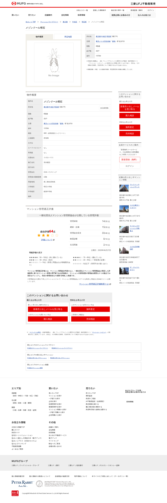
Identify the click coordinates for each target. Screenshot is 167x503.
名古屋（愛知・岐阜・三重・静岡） (22, 401)
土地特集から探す (55, 415)
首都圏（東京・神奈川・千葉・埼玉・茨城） (25, 394)
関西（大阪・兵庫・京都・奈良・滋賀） (25, 408)
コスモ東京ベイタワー (135, 206)
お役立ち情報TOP (18, 427)
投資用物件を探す (55, 404)
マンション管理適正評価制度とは (94, 284)
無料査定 (89, 396)
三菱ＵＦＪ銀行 (54, 465)
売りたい (32, 15)
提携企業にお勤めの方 (121, 15)
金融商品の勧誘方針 (62, 476)
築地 (113, 41)
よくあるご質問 (17, 449)
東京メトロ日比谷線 (103, 41)
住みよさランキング (19, 443)
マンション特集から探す (58, 409)
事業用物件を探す (55, 407)
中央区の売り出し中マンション (37, 358)
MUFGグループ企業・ (135, 391)
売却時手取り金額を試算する (96, 409)
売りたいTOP (91, 393)
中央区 (103, 36)
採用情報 (81, 15)
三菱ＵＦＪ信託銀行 (75, 465)
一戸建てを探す (54, 398)
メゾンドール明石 (35, 332)
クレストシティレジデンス (135, 186)
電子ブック (53, 438)
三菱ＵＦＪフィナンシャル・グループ (25, 465)
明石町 (108, 36)
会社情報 (65, 15)
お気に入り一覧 (82, 10)
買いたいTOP (54, 393)
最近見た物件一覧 (117, 10)
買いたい (15, 15)
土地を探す (53, 401)
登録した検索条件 (99, 10)
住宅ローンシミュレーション (22, 435)
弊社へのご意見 (54, 443)
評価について (46, 240)
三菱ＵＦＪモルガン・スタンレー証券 (106, 465)
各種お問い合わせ (55, 446)
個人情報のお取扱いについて (39, 476)
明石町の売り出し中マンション (60, 358)
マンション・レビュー (99, 332)
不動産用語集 (16, 446)
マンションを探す (55, 396)
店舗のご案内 (53, 427)
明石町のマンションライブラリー (62, 348)
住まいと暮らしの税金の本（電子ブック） (27, 438)
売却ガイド (16, 432)
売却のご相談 (91, 398)
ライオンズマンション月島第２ (135, 228)
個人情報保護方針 (18, 476)
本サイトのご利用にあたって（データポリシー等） (110, 476)
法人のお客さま (144, 15)
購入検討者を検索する (94, 407)
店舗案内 (48, 15)
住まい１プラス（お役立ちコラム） (25, 441)
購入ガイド (16, 430)
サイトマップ (53, 441)
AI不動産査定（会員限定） (95, 401)
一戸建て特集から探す (57, 412)
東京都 (98, 36)
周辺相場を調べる (92, 404)
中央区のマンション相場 (35, 368)
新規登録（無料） (137, 10)
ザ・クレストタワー (135, 268)
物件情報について (80, 476)
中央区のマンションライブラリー (37, 348)
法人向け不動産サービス (58, 435)
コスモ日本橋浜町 (135, 248)
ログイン (151, 10)
